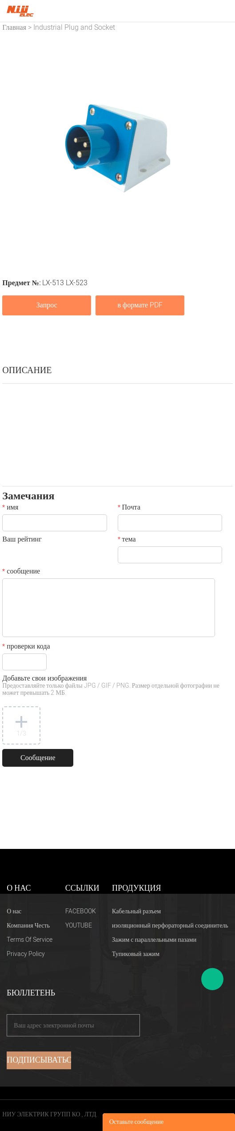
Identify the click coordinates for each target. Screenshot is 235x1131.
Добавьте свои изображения (110, 686)
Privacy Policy (26, 954)
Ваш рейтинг (21, 540)
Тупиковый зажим (135, 954)
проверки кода (26, 647)
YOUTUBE (78, 925)
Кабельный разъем (136, 911)
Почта (129, 508)
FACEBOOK (80, 911)
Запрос (46, 305)
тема (127, 540)
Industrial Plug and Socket (74, 27)
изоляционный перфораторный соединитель (170, 925)
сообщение (21, 572)
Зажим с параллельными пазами (154, 939)
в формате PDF (140, 305)
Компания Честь (28, 925)
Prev (14, 148)
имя (10, 508)
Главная (14, 27)
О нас (14, 911)
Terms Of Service (29, 939)
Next (221, 148)
